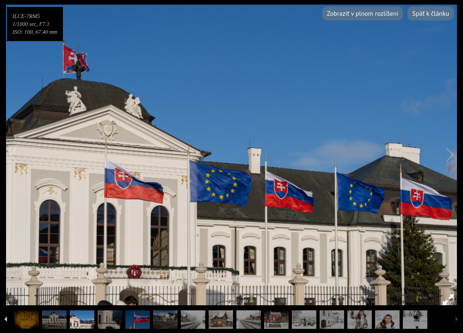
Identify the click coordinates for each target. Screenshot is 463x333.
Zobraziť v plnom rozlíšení (362, 13)
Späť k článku (430, 13)
